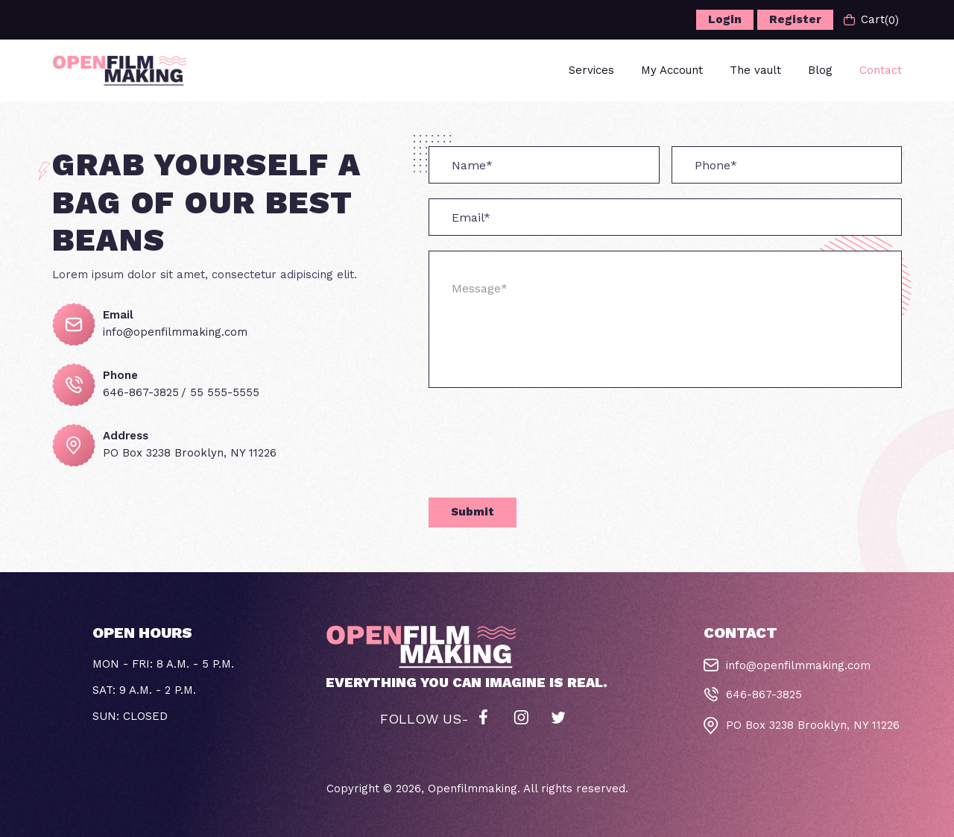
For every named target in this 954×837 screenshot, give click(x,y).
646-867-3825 (141, 392)
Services (591, 70)
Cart (871, 20)
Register (795, 19)
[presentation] (542, 453)
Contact (880, 70)
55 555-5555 (224, 392)
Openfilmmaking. (474, 788)
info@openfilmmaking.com (175, 332)
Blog (820, 70)
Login (725, 19)
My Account (672, 70)
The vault (755, 70)
